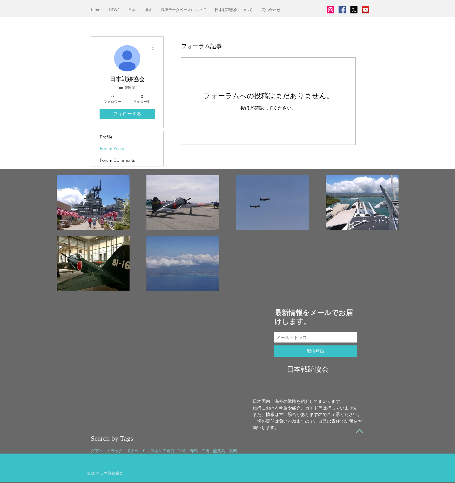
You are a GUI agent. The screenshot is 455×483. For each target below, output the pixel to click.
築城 (233, 450)
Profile (106, 137)
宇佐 (182, 450)
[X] (353, 9)
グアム (97, 450)
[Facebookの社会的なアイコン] (342, 9)
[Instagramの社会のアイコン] (330, 9)
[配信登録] (315, 351)
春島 (194, 450)
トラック (115, 450)
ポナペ (132, 450)
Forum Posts (112, 148)
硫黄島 (219, 450)
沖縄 (205, 450)
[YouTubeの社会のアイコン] (365, 9)
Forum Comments (117, 160)
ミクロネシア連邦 (158, 450)
